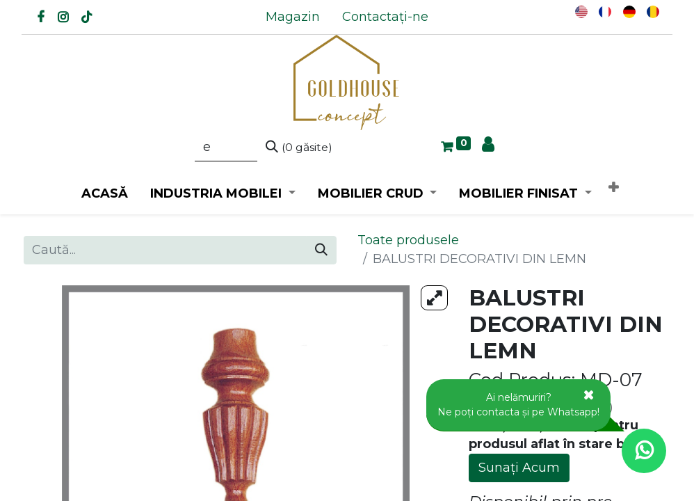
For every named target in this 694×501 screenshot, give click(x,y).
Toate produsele (408, 240)
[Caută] (299, 147)
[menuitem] (293, 17)
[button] (613, 188)
